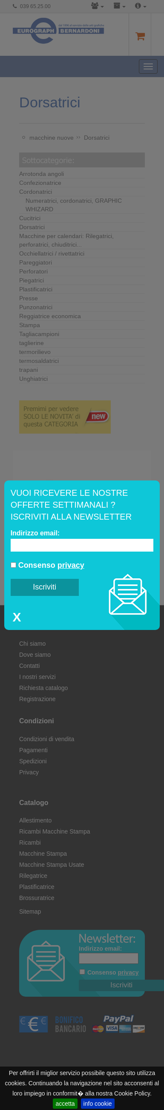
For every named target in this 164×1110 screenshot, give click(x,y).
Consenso (47, 565)
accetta (65, 1103)
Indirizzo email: (35, 533)
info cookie (97, 1103)
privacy (71, 565)
